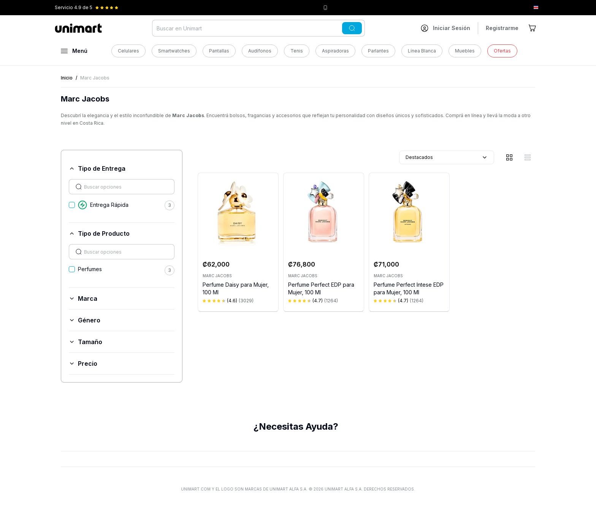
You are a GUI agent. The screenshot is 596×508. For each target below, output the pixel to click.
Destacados (447, 157)
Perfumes (90, 269)
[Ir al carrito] (533, 28)
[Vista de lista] (527, 157)
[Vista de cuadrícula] (509, 157)
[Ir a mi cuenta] (445, 28)
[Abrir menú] (74, 51)
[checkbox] (72, 205)
